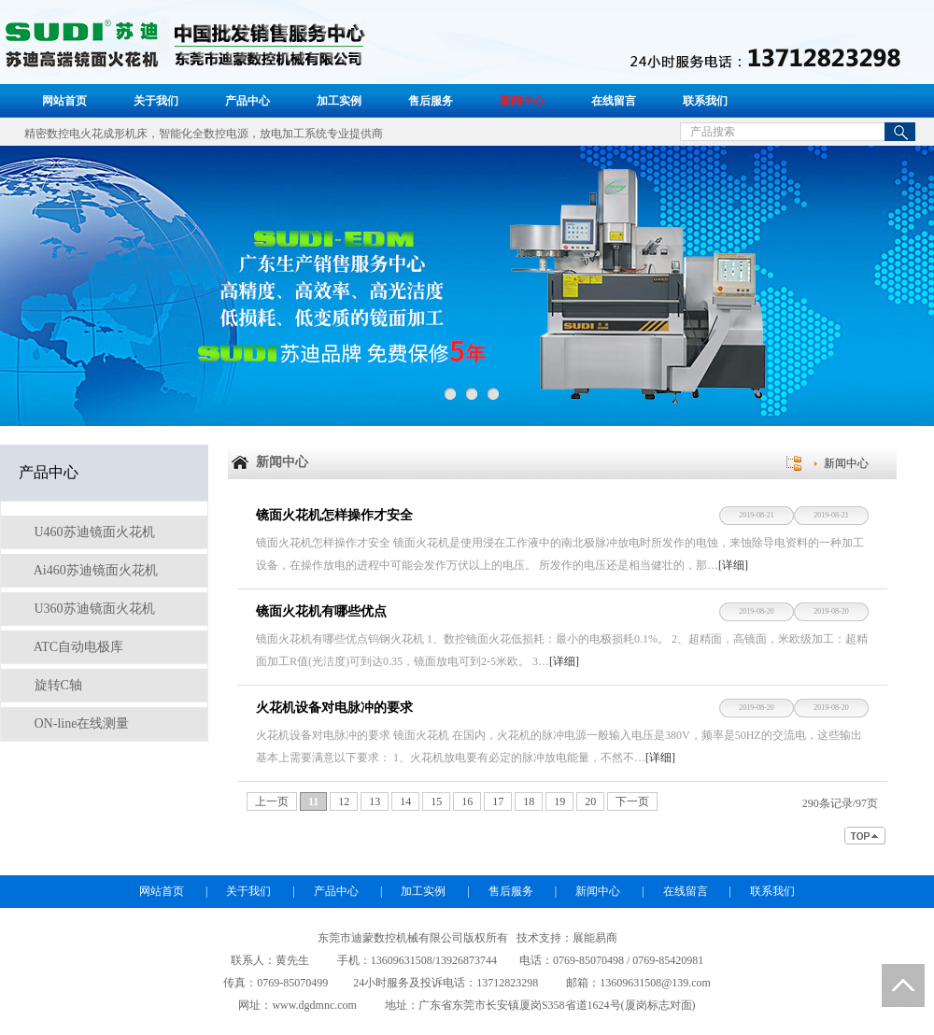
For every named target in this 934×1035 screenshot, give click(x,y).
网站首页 (64, 100)
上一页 (272, 801)
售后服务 (430, 100)
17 (497, 801)
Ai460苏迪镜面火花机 (94, 570)
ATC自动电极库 (77, 647)
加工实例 (339, 100)
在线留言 (613, 100)
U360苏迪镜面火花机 (93, 609)
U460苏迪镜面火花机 (93, 532)
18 (528, 801)
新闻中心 (522, 100)
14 (405, 801)
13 (374, 801)
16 (467, 801)
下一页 (632, 801)
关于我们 (156, 100)
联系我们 (705, 100)
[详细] (733, 565)
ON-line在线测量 (80, 723)
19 (559, 801)
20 (590, 801)
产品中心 (247, 100)
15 (436, 801)
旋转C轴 (56, 685)
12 (343, 801)
